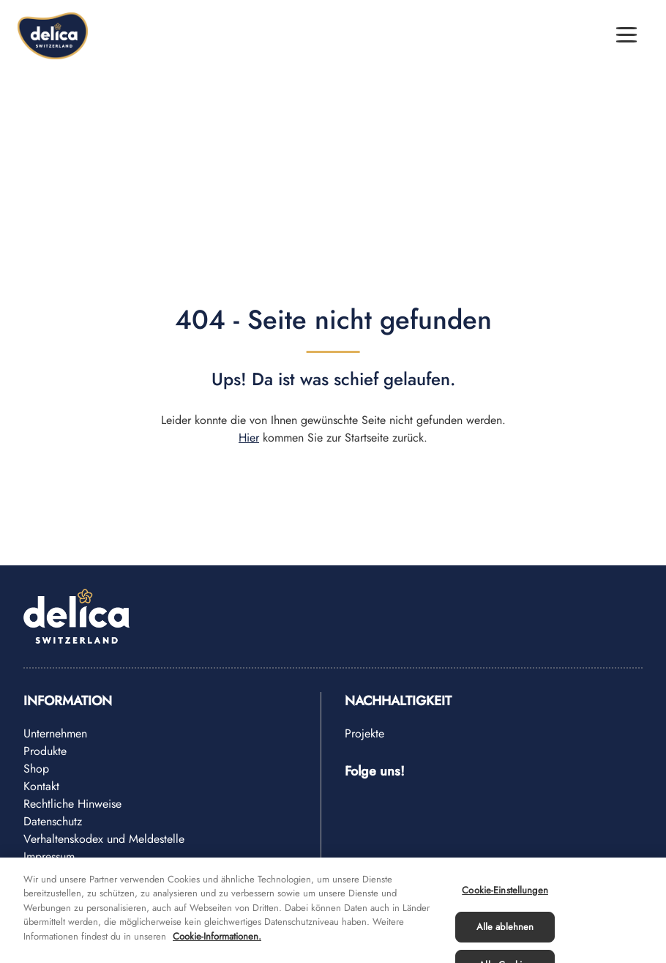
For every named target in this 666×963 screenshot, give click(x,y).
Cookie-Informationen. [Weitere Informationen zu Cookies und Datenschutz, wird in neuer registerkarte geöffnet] (217, 944)
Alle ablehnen (505, 935)
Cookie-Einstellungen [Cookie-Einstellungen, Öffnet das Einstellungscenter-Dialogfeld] (505, 898)
